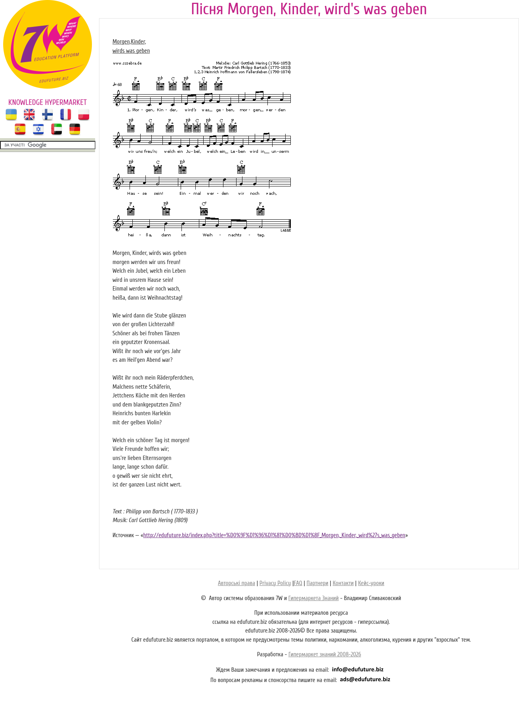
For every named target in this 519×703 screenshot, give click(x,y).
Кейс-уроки (371, 583)
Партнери (317, 583)
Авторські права (236, 583)
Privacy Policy (275, 583)
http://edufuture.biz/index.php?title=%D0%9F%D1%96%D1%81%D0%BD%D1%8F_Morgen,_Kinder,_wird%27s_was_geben (274, 535)
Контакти (343, 583)
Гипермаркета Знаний (313, 598)
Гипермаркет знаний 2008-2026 (324, 654)
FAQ (298, 583)
